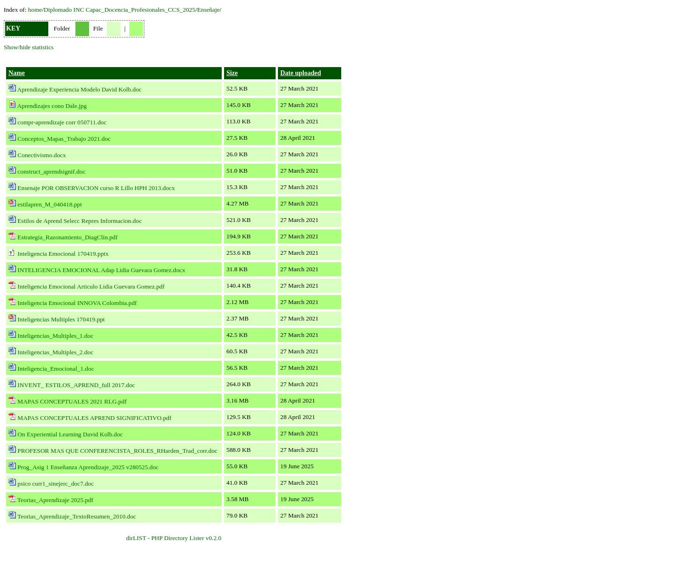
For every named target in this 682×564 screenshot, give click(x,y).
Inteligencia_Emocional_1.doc (55, 368)
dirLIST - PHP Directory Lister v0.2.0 (173, 537)
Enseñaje (208, 9)
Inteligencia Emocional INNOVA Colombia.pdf (76, 302)
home (35, 9)
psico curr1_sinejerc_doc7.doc (55, 483)
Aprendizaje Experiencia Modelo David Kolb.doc (79, 89)
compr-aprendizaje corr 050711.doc (61, 122)
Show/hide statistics (28, 47)
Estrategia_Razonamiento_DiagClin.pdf (67, 237)
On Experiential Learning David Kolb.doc (70, 434)
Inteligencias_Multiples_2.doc (55, 352)
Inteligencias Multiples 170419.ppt (61, 319)
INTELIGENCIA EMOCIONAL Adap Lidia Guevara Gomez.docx (101, 270)
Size (232, 72)
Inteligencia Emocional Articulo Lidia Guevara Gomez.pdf (91, 286)
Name (16, 72)
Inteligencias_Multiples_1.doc (55, 335)
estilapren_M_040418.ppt (49, 204)
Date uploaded (300, 72)
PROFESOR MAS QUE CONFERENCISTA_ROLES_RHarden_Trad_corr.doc (117, 450)
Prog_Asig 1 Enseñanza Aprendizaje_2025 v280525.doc (87, 467)
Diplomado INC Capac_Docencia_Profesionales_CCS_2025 (119, 9)
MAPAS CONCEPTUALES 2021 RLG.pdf (72, 401)
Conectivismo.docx (41, 155)
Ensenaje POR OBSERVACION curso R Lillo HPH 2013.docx (96, 187)
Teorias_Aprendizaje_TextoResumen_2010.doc (76, 516)
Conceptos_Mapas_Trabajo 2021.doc (64, 138)
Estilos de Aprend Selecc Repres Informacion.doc (79, 220)
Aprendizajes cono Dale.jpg (52, 105)
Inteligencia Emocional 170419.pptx (62, 253)
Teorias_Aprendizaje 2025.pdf (55, 499)
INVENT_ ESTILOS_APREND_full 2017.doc (76, 385)
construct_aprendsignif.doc (51, 171)
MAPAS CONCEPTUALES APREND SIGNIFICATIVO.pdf (94, 417)
